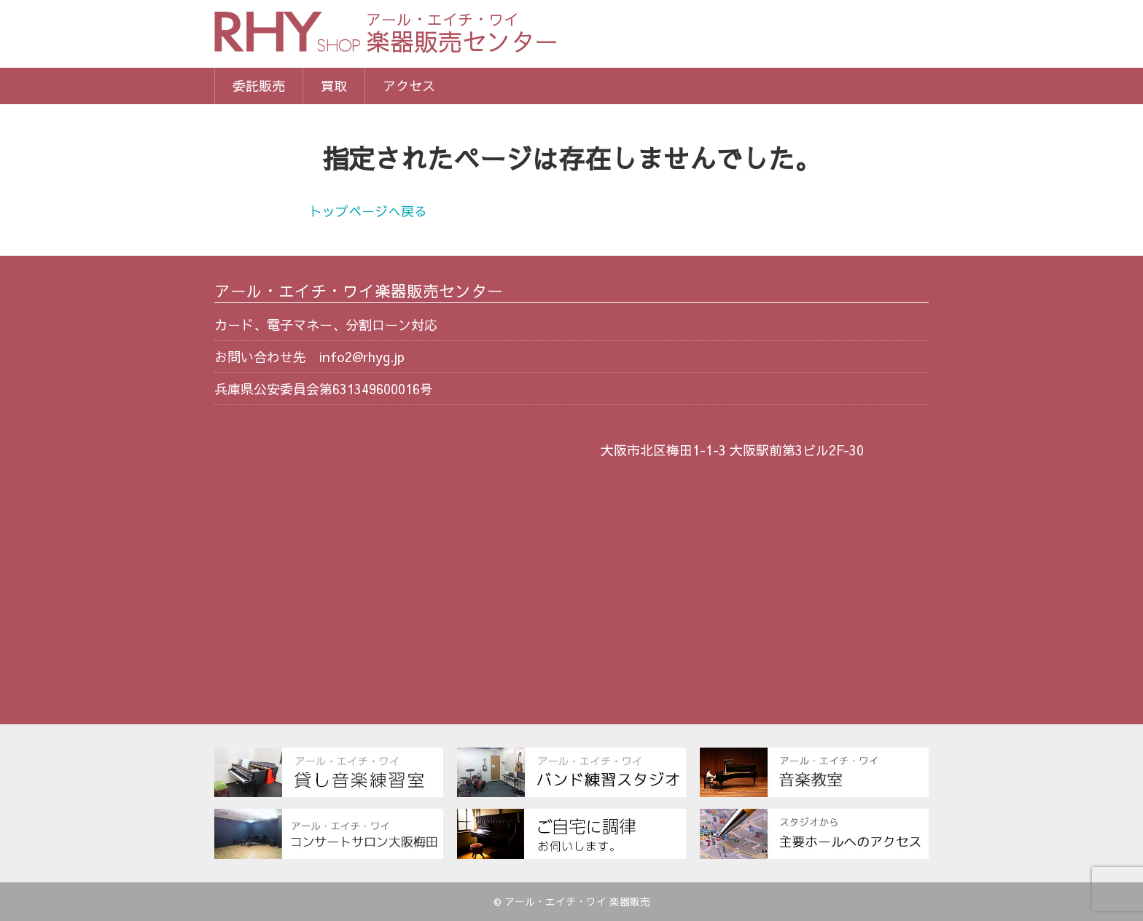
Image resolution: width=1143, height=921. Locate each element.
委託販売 (259, 86)
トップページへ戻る (368, 211)
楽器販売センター (462, 35)
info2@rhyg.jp (362, 357)
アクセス (409, 86)
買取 (334, 86)
